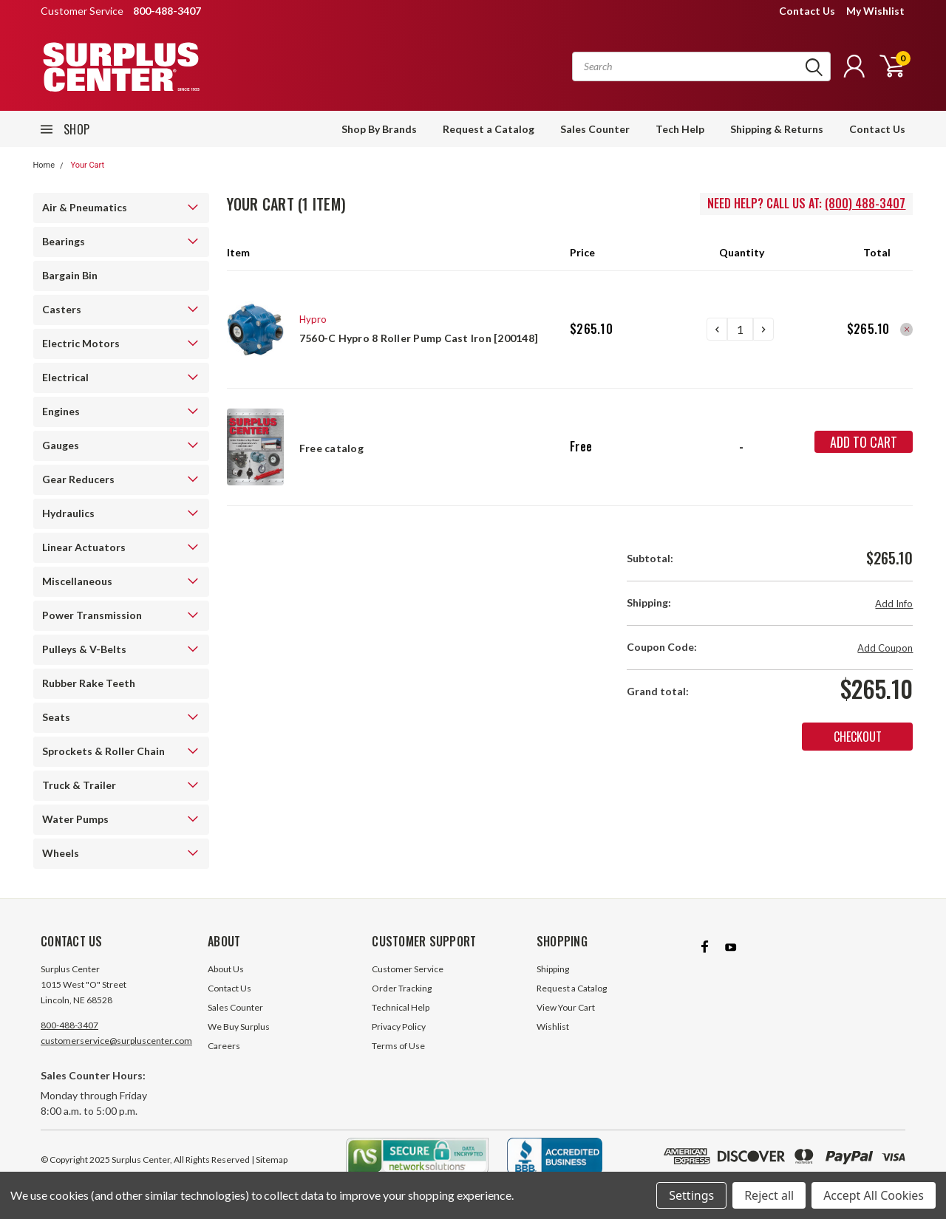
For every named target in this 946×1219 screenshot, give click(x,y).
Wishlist (553, 1026)
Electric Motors (81, 343)
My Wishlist (875, 10)
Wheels (60, 853)
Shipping (553, 968)
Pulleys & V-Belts (84, 649)
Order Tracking (402, 988)
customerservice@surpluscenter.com (116, 1040)
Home (44, 165)
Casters (61, 309)
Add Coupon (885, 648)
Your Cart (87, 165)
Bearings (63, 241)
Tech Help (680, 129)
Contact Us (807, 10)
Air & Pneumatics (84, 207)
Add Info (894, 604)
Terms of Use (398, 1045)
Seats (56, 717)
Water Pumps (75, 819)
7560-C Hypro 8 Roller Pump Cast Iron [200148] (418, 338)
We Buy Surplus (239, 1026)
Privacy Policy (399, 1026)
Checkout (858, 736)
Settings (691, 1195)
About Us (226, 968)
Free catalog (331, 448)
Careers (224, 1045)
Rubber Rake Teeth (88, 683)
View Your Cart (566, 1007)
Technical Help (400, 1007)
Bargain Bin (70, 275)
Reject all (769, 1195)
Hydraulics (68, 513)
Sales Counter (595, 129)
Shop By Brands (379, 129)
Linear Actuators (84, 547)
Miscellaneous (77, 581)
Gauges (60, 445)
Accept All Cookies (873, 1195)
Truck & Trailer (79, 785)
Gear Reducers (78, 479)
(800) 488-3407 (865, 203)
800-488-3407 (69, 1025)
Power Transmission (92, 615)
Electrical (65, 377)
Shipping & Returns (776, 129)
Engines (61, 411)
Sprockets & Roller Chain (103, 751)
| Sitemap (269, 1159)
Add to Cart (863, 441)
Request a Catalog (488, 129)
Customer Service (407, 968)
